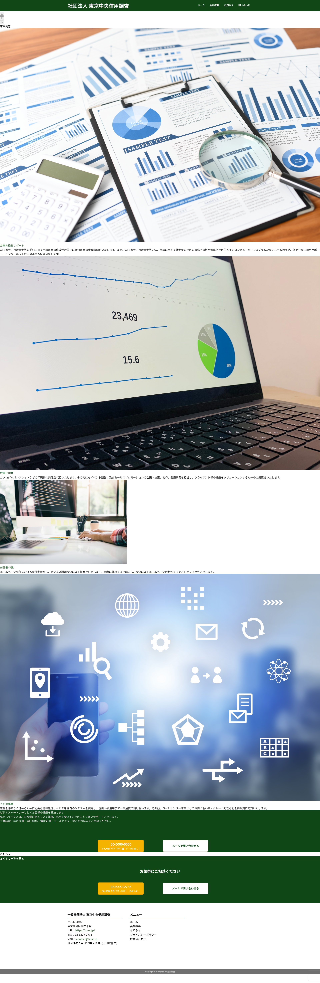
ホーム (201, 5)
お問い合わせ (138, 939)
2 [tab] (1, 18)
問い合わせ (244, 5)
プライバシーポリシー (143, 935)
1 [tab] (1, 14)
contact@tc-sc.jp (86, 939)
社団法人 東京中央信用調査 (98, 5)
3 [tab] (1, 22)
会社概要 (214, 5)
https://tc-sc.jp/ (85, 930)
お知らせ (228, 5)
